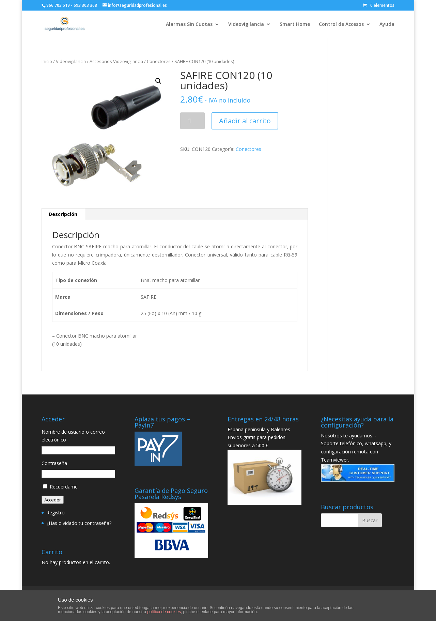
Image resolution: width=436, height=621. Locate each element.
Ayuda (386, 24)
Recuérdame (64, 486)
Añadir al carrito (245, 120)
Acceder (52, 500)
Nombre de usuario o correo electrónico (73, 436)
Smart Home (295, 24)
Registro (55, 512)
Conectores (159, 61)
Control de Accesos (341, 24)
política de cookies (164, 611)
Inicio (47, 61)
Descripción (63, 214)
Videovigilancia (246, 24)
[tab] (63, 214)
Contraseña (54, 463)
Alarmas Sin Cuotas (189, 24)
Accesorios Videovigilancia (116, 61)
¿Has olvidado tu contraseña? (78, 523)
